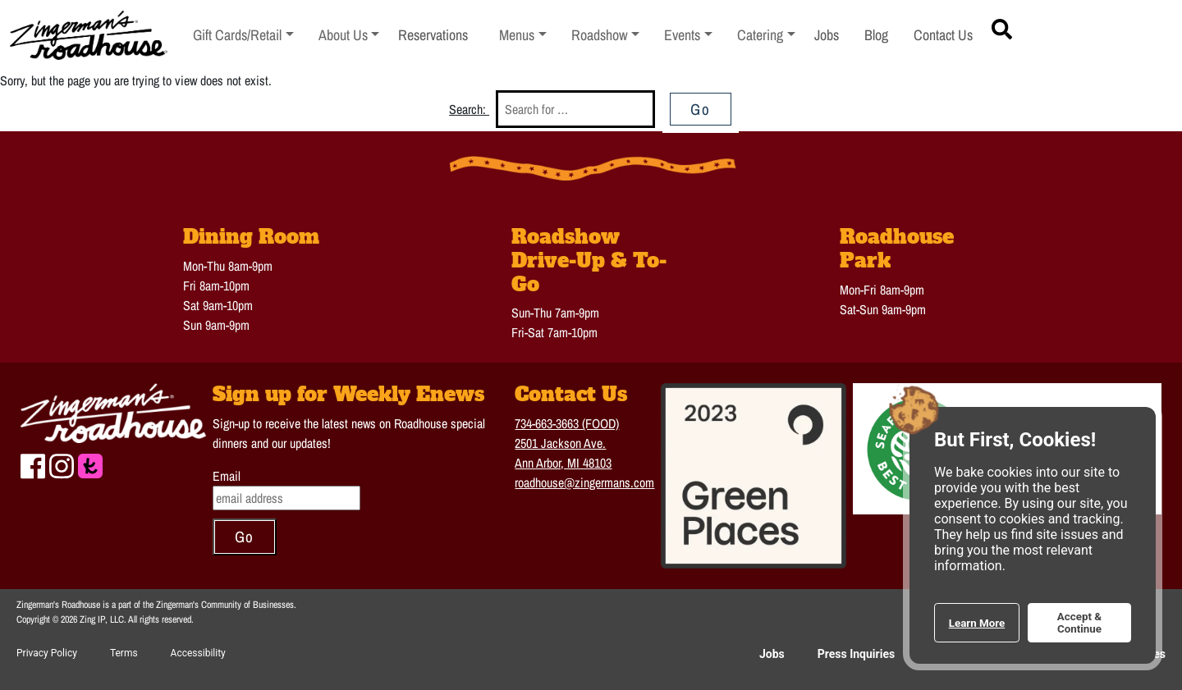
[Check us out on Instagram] (61, 464)
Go (700, 109)
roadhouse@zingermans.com (584, 482)
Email (227, 476)
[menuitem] (243, 35)
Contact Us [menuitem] (943, 35)
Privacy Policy (46, 653)
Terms (124, 653)
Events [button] (688, 35)
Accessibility (198, 653)
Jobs (772, 653)
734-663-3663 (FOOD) (567, 423)
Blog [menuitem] (876, 35)
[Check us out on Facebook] (33, 464)
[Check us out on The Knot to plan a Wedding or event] (90, 464)
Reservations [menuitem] (433, 35)
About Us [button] (349, 35)
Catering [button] (766, 35)
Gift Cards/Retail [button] (237, 35)
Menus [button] (523, 35)
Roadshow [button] (605, 35)
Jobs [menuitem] (826, 35)
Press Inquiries (856, 653)
